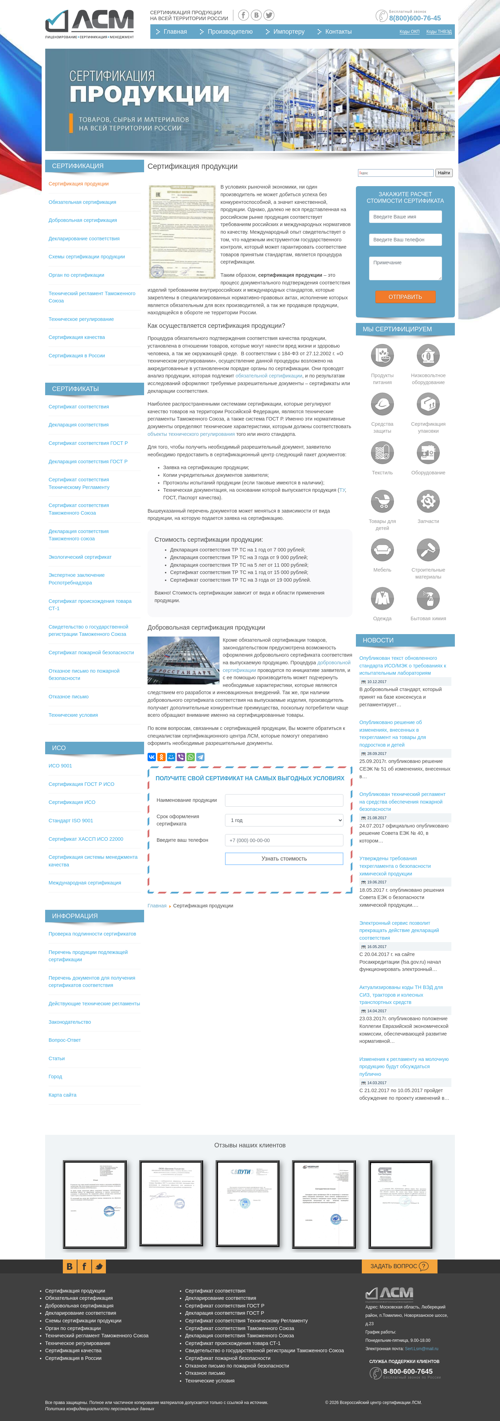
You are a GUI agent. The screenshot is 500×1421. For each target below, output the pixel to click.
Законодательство (70, 1022)
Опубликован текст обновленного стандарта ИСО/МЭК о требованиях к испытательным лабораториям (402, 665)
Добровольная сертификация (83, 220)
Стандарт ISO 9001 (71, 820)
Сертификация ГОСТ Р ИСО (81, 784)
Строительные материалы (428, 573)
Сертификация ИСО (72, 802)
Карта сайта (62, 1095)
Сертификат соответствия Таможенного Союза (239, 1328)
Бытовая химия (428, 618)
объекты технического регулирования (191, 434)
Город (55, 1076)
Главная (175, 31)
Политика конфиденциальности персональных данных (99, 1408)
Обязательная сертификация (82, 202)
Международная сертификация (85, 883)
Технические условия (73, 715)
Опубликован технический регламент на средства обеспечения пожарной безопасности (402, 801)
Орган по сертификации (76, 275)
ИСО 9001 (60, 765)
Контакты (338, 31)
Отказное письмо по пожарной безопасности (237, 1366)
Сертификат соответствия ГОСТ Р (88, 443)
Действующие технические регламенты (94, 1003)
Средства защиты (382, 427)
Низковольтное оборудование (428, 379)
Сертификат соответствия (79, 406)
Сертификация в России (77, 355)
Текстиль (382, 472)
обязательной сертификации (268, 376)
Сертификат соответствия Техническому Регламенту (246, 1320)
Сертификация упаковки (428, 427)
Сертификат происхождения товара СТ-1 (233, 1343)
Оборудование (428, 472)
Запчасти (428, 521)
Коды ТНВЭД (439, 31)
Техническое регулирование (81, 319)
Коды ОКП (409, 31)
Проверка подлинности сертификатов (92, 934)
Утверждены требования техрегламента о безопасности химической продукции (395, 866)
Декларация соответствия (79, 424)
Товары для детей (382, 524)
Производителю (230, 31)
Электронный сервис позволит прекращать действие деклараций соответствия (399, 930)
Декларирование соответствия (84, 238)
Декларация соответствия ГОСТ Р (88, 461)
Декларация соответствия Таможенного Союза (239, 1335)
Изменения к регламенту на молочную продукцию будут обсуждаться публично (404, 1066)
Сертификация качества (77, 337)
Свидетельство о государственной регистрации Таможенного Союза (264, 1350)
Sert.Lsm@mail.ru (421, 1348)
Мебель (383, 570)
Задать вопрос (399, 1266)
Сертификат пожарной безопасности (91, 652)
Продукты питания (382, 379)
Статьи (57, 1058)
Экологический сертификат (80, 557)
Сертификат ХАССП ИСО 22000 (86, 839)
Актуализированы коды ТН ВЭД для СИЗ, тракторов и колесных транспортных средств (401, 994)
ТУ (342, 490)
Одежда (382, 618)
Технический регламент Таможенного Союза (97, 1335)
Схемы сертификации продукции (87, 256)
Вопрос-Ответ (65, 1040)
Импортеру (289, 31)
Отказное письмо (69, 696)
